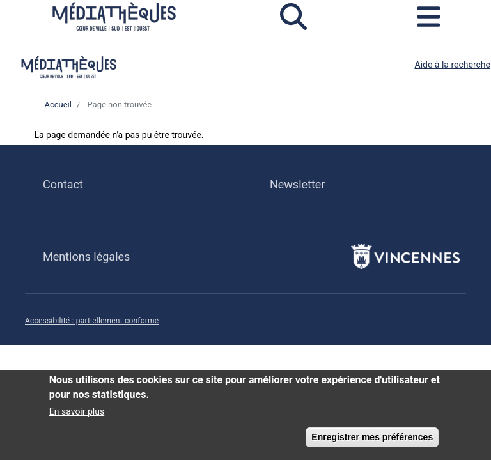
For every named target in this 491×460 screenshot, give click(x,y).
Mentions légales (86, 256)
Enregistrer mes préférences (372, 440)
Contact (63, 184)
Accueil (57, 104)
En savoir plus (76, 415)
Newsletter (297, 184)
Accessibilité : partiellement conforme (92, 320)
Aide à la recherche (453, 64)
